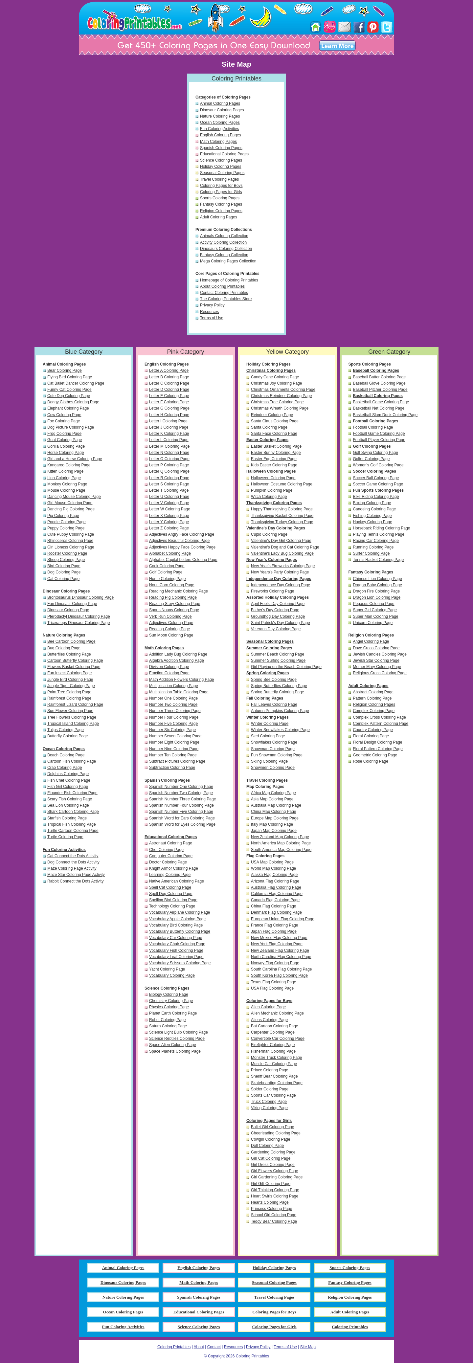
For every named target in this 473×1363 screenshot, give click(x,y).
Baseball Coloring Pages (376, 370)
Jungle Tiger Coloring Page (71, 685)
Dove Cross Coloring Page (376, 648)
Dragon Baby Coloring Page (377, 585)
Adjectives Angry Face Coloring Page (181, 534)
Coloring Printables (241, 280)
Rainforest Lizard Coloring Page (75, 704)
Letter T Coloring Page (169, 490)
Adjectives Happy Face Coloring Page (182, 547)
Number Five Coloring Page (173, 723)
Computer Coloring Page (170, 856)
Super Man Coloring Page (375, 616)
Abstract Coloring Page (373, 692)
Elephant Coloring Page (68, 408)
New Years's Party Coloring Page (280, 572)
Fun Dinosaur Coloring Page (72, 603)
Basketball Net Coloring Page (378, 408)
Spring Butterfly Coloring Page (277, 692)
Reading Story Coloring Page (174, 603)
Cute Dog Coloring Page (68, 395)
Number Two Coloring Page (173, 704)
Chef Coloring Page (166, 849)
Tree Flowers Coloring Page (71, 717)
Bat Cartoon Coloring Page (274, 1026)
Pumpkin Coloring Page (271, 490)
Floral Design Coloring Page (377, 742)
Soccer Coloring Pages (374, 471)
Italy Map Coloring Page (272, 824)
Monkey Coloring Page (67, 484)
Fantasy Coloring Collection (224, 255)
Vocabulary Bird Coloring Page (176, 925)
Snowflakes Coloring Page (274, 742)
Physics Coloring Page (169, 1007)
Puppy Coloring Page (65, 528)
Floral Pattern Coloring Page (377, 749)
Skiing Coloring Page (269, 761)
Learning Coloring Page (170, 874)
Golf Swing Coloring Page (375, 452)
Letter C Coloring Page (169, 383)
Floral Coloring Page (371, 736)
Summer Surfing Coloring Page (278, 660)
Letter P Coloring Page (169, 465)
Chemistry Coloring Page (171, 1000)
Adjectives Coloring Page (171, 622)
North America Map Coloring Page (281, 843)
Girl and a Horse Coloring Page (74, 459)
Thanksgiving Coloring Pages (274, 503)
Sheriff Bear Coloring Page (274, 1076)
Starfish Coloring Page (67, 818)
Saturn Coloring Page (168, 1026)
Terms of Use (211, 318)
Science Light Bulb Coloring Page (178, 1032)
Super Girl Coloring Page (374, 610)
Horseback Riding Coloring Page (381, 528)
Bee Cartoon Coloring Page (71, 641)
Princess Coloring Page (271, 1208)
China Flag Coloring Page (273, 906)
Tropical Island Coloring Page (73, 723)
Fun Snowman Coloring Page (277, 755)
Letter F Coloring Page (169, 402)
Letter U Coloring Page (169, 496)
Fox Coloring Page (63, 421)
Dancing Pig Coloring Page (71, 509)
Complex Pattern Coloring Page (380, 723)
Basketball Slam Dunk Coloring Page (385, 415)
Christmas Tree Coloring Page (277, 402)
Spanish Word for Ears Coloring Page (182, 818)
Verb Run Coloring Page (170, 616)
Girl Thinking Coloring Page (275, 1190)
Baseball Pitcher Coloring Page (380, 389)
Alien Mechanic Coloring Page (277, 1013)
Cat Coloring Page (63, 578)
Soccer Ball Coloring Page (376, 478)
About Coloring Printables (222, 286)
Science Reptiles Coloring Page (177, 1038)
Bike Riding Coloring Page (376, 496)
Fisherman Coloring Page (273, 1051)
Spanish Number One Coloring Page (181, 786)
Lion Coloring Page (64, 478)
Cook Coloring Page (166, 566)
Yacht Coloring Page (167, 969)
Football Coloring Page (373, 427)
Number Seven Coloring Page (175, 736)
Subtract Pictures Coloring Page (177, 761)
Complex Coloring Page (373, 710)
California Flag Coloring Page (277, 893)
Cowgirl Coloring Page (270, 1139)
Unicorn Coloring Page (373, 622)
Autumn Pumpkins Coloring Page (280, 710)
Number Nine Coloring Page (173, 749)
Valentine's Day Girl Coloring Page (281, 540)
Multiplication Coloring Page (173, 685)
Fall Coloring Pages (264, 698)
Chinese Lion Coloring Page (377, 578)
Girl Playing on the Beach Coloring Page (286, 666)
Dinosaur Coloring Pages (222, 110)
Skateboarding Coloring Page (277, 1083)
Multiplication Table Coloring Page (179, 692)
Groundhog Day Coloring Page (278, 616)
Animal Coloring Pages (220, 103)
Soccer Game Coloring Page (378, 484)
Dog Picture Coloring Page (70, 427)
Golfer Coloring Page (371, 459)
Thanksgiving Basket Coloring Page (282, 515)
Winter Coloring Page (269, 723)
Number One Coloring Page (173, 698)
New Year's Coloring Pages (271, 559)
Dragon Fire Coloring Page (376, 591)
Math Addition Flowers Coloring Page (181, 679)
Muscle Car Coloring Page (274, 1063)
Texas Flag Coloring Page (273, 982)
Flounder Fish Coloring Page (72, 793)
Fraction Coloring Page (169, 673)
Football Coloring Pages (375, 421)
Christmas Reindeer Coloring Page (281, 395)
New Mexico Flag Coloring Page (279, 937)
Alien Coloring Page (268, 1007)
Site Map (308, 1347)
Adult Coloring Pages (218, 217)
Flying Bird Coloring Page (69, 377)
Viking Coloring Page (269, 1108)
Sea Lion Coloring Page (68, 805)
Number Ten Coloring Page (173, 755)
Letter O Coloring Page (169, 459)
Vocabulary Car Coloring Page (175, 937)
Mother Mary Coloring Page (377, 666)
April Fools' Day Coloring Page (277, 603)
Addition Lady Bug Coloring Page (178, 654)
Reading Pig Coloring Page (173, 597)
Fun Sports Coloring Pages (378, 490)
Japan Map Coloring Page (274, 830)
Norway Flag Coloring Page (275, 963)
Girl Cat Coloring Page (270, 1158)
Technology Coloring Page (172, 906)
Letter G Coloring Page (169, 408)
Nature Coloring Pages (220, 116)
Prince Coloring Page (269, 1070)
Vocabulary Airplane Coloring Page (179, 912)
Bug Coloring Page (63, 648)
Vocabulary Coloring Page (172, 975)
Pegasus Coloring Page (373, 603)
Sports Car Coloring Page (273, 1095)
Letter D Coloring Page (169, 389)
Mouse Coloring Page (66, 490)
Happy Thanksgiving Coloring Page (282, 509)
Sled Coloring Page (268, 736)
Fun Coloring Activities (219, 128)
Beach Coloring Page (65, 755)
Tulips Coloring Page (65, 729)
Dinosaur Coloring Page (68, 610)
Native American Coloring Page (176, 881)
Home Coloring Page (167, 578)
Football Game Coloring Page (379, 433)
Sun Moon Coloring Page (171, 635)
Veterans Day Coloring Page (276, 629)
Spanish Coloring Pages (221, 147)
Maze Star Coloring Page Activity (76, 874)
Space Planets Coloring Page (175, 1051)
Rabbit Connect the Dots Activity (75, 881)
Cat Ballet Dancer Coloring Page (75, 383)
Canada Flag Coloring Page (275, 900)
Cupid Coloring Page (269, 534)
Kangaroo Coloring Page (68, 465)
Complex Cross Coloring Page (379, 717)
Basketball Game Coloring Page (381, 402)
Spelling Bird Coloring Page (173, 900)
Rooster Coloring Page (67, 553)
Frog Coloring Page (64, 433)
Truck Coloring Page (269, 1101)
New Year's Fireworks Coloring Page (283, 566)
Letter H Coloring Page (169, 415)
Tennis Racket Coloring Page (378, 559)
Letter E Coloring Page (169, 395)
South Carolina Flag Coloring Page (281, 969)
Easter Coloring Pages (267, 439)
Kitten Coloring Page (65, 471)
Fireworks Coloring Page (272, 591)
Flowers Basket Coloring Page (73, 666)
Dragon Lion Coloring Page (376, 597)
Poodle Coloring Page (66, 522)
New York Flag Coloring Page (277, 944)
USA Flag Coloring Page (272, 988)
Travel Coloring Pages (219, 179)
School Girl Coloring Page (273, 1215)
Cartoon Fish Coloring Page (71, 761)
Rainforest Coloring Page (69, 698)
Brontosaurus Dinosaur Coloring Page (80, 597)
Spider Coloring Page (269, 1089)
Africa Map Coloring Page (273, 793)
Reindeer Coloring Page (272, 415)
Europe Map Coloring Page (275, 818)
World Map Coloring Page (273, 868)
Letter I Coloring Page (168, 421)
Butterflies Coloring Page (69, 654)
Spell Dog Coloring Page (170, 893)
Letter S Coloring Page (169, 484)
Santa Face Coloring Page (274, 433)
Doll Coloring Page (267, 1145)
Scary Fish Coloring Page (69, 799)
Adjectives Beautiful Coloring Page (179, 540)
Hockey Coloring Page (372, 522)
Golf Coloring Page (165, 572)
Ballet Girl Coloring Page (272, 1127)
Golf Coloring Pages (372, 446)
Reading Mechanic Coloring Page (178, 591)
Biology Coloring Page (168, 994)
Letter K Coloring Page (169, 433)
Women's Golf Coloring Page (378, 465)
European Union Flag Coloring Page (282, 919)
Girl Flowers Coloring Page (274, 1171)
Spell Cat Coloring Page (170, 887)
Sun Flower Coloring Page (70, 710)
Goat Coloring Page (64, 439)
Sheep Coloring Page (66, 559)
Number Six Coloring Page (172, 729)
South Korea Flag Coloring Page (279, 975)
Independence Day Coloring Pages (278, 578)
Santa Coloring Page (269, 427)
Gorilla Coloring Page (66, 446)
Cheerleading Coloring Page (276, 1133)
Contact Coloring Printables (224, 292)
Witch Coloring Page (269, 496)
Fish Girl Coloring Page (67, 786)
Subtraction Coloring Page (172, 767)
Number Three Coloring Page (175, 710)
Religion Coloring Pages (221, 211)
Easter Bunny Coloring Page (276, 452)
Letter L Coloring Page (169, 439)
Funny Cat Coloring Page (69, 389)
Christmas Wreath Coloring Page (279, 408)
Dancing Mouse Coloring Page (74, 496)
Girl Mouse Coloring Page (69, 503)
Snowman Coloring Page (273, 749)
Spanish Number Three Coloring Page (182, 799)
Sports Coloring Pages (219, 198)
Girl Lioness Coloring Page (70, 547)
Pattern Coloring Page (372, 698)
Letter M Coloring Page (169, 446)
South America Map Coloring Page (281, 849)
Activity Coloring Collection (223, 242)
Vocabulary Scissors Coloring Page (180, 963)
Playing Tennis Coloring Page (378, 534)
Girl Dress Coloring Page (273, 1164)
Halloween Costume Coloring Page (281, 484)
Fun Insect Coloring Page (69, 673)
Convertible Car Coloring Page (277, 1038)
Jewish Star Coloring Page (376, 660)
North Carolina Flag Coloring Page (281, 956)
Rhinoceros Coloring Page (70, 540)
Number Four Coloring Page (173, 717)
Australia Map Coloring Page (276, 805)
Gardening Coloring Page (273, 1152)
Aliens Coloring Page (269, 1019)
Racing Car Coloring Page (375, 540)
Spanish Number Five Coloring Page (181, 811)
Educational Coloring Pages (224, 154)
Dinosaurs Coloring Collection (226, 248)
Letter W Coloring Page (169, 509)
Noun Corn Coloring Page (171, 585)
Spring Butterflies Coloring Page (279, 685)
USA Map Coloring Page (272, 862)
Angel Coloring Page (371, 641)
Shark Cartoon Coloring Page (73, 811)
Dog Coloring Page (63, 572)
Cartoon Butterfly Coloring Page (75, 660)
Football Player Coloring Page (379, 439)
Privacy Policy (212, 305)
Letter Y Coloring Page (169, 522)
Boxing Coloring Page (372, 503)
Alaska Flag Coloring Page (274, 874)
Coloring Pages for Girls (221, 192)
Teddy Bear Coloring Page (274, 1221)
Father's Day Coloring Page (275, 610)
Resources (209, 311)
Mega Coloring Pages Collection (228, 261)
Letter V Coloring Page (169, 503)
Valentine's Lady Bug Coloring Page (282, 553)
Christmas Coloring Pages (271, 370)
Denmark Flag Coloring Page (276, 912)
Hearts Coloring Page (270, 1202)
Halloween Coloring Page (273, 478)
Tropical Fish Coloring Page (71, 824)
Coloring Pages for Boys (221, 185)
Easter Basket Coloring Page (276, 446)
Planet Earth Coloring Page (173, 1013)
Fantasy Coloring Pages (221, 204)
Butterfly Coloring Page (67, 736)
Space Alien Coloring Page (172, 1044)
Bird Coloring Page (63, 566)
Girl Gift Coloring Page (270, 1183)
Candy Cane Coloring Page (275, 377)
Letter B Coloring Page (169, 377)
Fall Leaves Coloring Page (274, 704)
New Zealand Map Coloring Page (280, 837)
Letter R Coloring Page (169, 478)
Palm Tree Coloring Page (69, 692)
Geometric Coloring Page (375, 755)
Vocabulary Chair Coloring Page (177, 944)
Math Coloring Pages (218, 141)
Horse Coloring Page (65, 452)
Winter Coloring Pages (267, 717)
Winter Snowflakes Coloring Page (280, 729)
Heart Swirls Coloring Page (274, 1196)
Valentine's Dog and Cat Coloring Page (285, 547)
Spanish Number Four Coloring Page (181, 805)
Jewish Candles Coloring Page (379, 654)
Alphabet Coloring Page (170, 553)
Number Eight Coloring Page (174, 742)
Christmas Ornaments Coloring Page (283, 389)
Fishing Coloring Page (372, 515)
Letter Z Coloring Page (169, 528)
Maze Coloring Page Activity (71, 868)
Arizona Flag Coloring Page (275, 881)
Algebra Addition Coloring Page (176, 660)
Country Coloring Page (373, 729)
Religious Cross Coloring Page (379, 673)
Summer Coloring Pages (269, 648)
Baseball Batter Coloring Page (379, 377)
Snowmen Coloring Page (273, 767)
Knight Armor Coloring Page (173, 868)
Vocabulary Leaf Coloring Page (176, 956)
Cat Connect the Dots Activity (72, 856)
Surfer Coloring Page (371, 553)
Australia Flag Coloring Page (276, 887)
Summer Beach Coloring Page (277, 654)
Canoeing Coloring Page (374, 509)
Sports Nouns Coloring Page (174, 610)
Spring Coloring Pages (267, 673)
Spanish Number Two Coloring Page (181, 793)
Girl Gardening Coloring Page (277, 1177)
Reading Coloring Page (169, 629)
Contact (214, 1347)
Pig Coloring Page (63, 515)
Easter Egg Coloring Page (274, 459)
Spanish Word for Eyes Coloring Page (182, 824)
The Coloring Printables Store (226, 299)
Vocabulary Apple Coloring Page (177, 919)
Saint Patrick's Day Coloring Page (280, 622)
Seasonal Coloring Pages (222, 172)
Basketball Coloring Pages (377, 395)
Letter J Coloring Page (168, 427)
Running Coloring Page (373, 547)
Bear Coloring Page (64, 370)
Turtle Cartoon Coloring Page (73, 830)
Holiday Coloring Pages (220, 166)
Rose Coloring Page (370, 761)
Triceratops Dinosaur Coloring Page (78, 622)
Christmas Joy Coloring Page (276, 383)
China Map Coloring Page (273, 811)
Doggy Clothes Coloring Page (73, 402)
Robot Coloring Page (167, 1019)
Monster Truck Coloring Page (276, 1057)
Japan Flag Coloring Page (274, 931)
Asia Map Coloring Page (272, 799)
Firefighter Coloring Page (273, 1044)
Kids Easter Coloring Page (274, 465)
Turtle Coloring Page (65, 837)
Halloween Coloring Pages (271, 471)
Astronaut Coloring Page (170, 843)
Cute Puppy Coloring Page (70, 534)
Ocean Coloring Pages (220, 122)
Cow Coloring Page (64, 415)
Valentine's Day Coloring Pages (275, 528)
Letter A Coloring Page (169, 370)
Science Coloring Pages (221, 160)
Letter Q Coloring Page (169, 471)
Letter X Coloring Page (169, 515)
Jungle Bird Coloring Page (70, 679)
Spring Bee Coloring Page (274, 679)
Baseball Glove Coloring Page (379, 383)
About (198, 1347)
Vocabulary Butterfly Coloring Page (179, 931)
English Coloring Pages (220, 135)
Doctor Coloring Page (168, 862)
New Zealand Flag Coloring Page (280, 950)
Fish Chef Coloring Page (68, 780)
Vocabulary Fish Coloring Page (176, 950)
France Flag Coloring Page (274, 925)
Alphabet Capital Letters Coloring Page (183, 559)
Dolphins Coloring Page (68, 773)
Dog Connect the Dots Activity (73, 862)
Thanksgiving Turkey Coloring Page (282, 522)
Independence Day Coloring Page (280, 585)
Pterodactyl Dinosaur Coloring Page (78, 616)
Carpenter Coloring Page (273, 1032)
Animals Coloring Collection (224, 236)
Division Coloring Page (169, 666)
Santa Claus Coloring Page (275, 421)
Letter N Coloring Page (169, 452)
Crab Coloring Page (64, 767)
